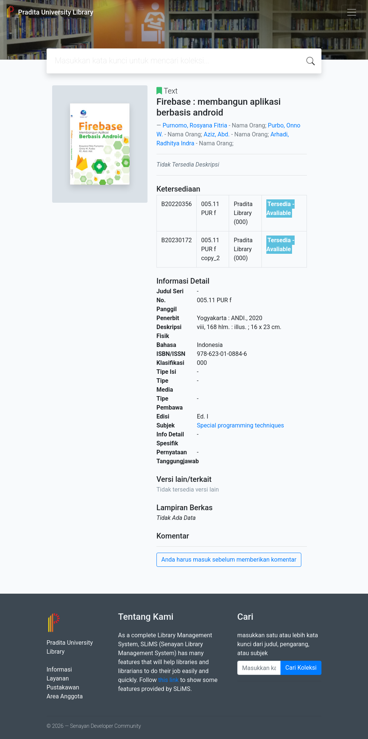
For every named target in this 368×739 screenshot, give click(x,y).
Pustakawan (63, 687)
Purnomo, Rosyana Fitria (194, 125)
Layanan (58, 678)
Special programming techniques (240, 425)
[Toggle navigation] (351, 12)
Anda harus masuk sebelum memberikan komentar (228, 559)
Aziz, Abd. (217, 134)
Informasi (59, 669)
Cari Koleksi (301, 667)
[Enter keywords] (259, 668)
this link (168, 679)
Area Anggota (65, 696)
